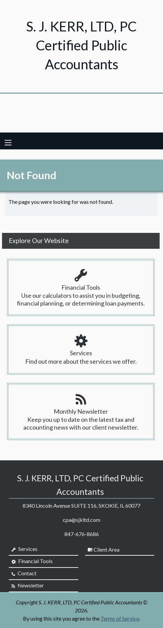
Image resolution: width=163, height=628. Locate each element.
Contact (23, 573)
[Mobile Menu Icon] (8, 142)
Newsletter (27, 585)
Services (24, 549)
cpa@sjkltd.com (81, 519)
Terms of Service (120, 618)
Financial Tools (32, 561)
